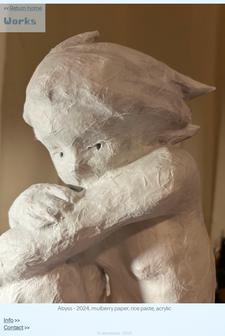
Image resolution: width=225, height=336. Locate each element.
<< (23, 8)
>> (12, 320)
